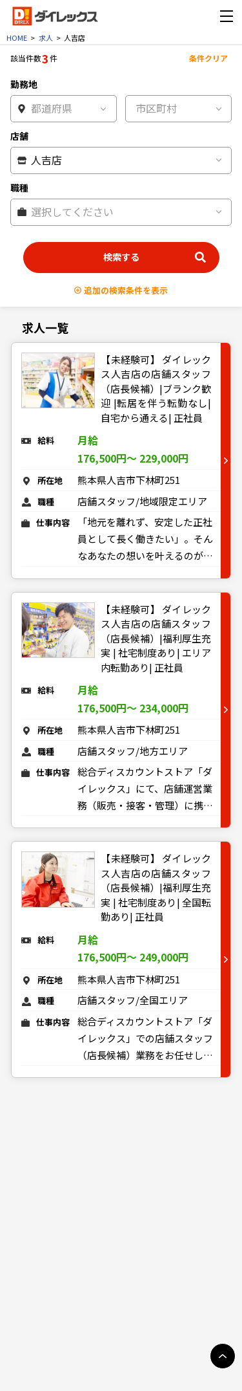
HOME (16, 37)
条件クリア (208, 57)
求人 (46, 37)
